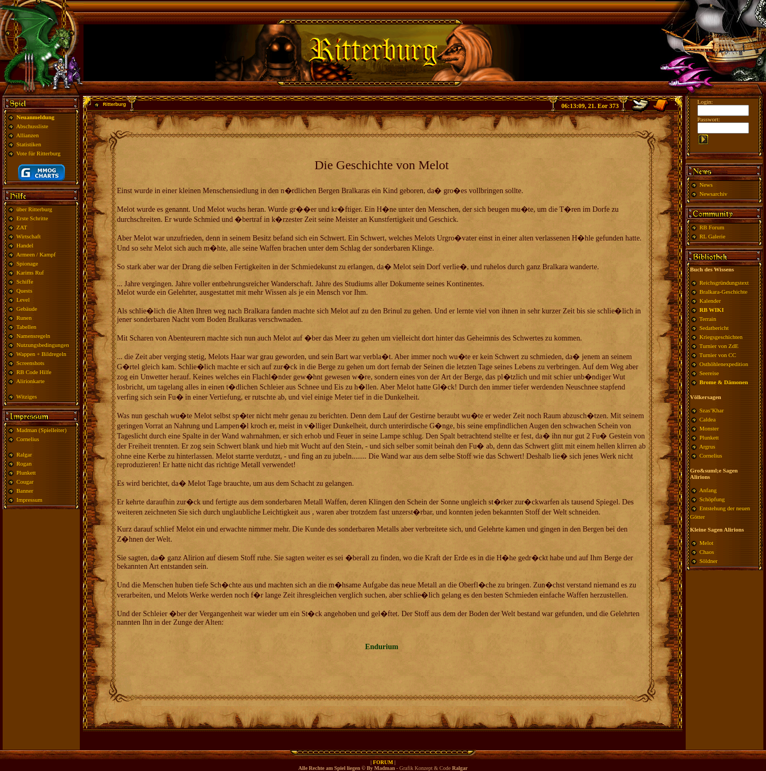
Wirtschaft (28, 236)
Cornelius (27, 439)
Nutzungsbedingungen (42, 345)
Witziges (26, 396)
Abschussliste (32, 126)
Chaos (707, 552)
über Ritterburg (34, 209)
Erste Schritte (32, 218)
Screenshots (30, 363)
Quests (24, 290)
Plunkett (26, 472)
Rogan (24, 463)
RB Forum (712, 227)
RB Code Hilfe (34, 372)
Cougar (25, 481)
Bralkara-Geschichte (723, 291)
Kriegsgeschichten (721, 337)
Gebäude (26, 308)
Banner (25, 490)
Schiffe (25, 281)
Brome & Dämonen (724, 382)
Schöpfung (712, 499)
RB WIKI (712, 309)
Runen (24, 317)
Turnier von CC (718, 355)
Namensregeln (33, 336)
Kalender (710, 300)
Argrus (707, 446)
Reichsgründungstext (724, 282)
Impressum (29, 499)
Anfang (708, 490)
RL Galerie (713, 236)
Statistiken (28, 144)
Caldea (708, 419)
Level (23, 299)
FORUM (383, 762)
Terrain (708, 319)
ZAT (21, 227)
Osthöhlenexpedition (724, 364)
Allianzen (27, 135)
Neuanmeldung (35, 117)
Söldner (709, 561)
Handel (25, 245)
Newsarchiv (712, 193)
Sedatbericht (714, 328)
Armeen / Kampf (36, 254)
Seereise (709, 373)
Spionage (27, 263)
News (706, 184)
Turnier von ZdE (719, 346)
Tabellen (26, 327)
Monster (709, 428)
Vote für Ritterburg (38, 153)
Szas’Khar (712, 410)
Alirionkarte (30, 381)
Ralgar (24, 454)
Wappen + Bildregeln (41, 354)
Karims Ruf (30, 272)
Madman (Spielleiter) (41, 430)
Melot (706, 543)
